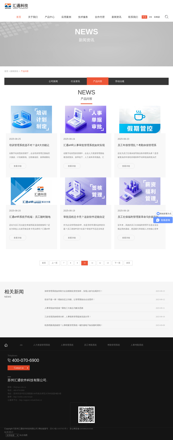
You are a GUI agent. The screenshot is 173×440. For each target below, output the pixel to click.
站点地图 (23, 435)
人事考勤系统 (137, 345)
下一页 (117, 263)
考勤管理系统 (113, 345)
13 (108, 263)
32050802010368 (86, 429)
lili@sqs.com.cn (19, 387)
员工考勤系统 (90, 345)
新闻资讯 (14, 71)
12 (100, 263)
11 (92, 263)
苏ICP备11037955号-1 (59, 429)
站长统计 (8, 432)
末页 (128, 263)
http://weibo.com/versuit (22, 397)
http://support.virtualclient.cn (30, 400)
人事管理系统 (67, 345)
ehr (21, 345)
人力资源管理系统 (41, 345)
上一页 (54, 263)
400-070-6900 (23, 360)
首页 (6, 71)
